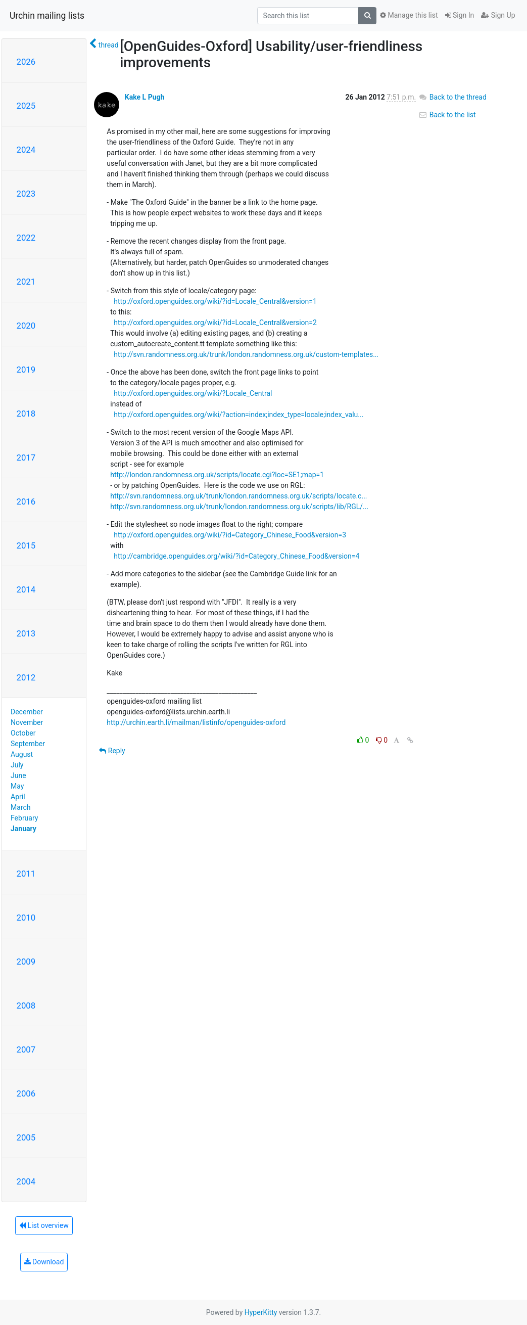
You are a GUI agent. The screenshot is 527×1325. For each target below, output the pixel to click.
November (27, 722)
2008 (26, 1005)
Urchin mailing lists (47, 16)
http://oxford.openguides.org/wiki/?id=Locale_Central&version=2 (215, 322)
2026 (26, 62)
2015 (26, 545)
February (24, 818)
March (21, 807)
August (22, 754)
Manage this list (409, 15)
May (17, 786)
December (27, 712)
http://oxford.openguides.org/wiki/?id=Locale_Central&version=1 (215, 301)
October (23, 733)
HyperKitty (261, 1312)
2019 (26, 369)
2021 (26, 282)
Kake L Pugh (145, 97)
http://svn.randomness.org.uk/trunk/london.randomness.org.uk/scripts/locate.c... (238, 496)
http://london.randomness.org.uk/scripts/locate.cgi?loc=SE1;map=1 (217, 475)
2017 (26, 457)
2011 (26, 874)
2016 (26, 501)
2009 (26, 961)
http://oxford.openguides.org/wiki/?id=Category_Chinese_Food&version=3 (230, 535)
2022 (26, 238)
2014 (26, 589)
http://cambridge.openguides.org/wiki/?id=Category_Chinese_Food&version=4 (236, 556)
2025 (26, 106)
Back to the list (446, 115)
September (28, 744)
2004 (26, 1181)
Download (44, 1262)
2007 (26, 1049)
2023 (26, 194)
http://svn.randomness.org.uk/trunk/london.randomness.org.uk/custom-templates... (246, 354)
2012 (26, 677)
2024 (26, 150)
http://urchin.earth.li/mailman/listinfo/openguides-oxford (196, 722)
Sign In (459, 15)
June (18, 775)
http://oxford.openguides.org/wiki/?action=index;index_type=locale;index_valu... (238, 414)
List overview (44, 1225)
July (17, 765)
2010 (26, 917)
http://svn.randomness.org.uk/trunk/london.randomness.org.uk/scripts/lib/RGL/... (239, 506)
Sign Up (498, 15)
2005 (26, 1137)
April (18, 797)
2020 (26, 326)
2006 (26, 1093)
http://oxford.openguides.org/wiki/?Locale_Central (193, 393)
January (23, 829)
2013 (26, 633)
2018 (26, 413)
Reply (112, 751)
